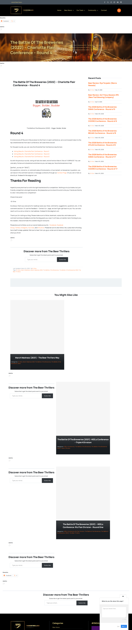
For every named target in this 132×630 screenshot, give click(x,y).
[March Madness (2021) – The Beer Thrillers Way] (37, 327)
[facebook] (104, 2)
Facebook (53, 225)
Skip (118, 626)
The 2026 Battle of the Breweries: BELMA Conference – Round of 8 (102, 132)
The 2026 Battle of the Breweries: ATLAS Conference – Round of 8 (102, 143)
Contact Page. (62, 173)
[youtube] (117, 2)
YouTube (31, 228)
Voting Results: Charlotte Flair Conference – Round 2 (31, 154)
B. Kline (34, 268)
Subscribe (62, 259)
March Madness (25, 270)
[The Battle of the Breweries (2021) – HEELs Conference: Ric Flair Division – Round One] (83, 494)
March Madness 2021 (29, 362)
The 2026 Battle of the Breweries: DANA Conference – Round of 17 (102, 155)
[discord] (121, 2)
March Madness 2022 (37, 270)
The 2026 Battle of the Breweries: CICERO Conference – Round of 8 (102, 120)
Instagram (24, 228)
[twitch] (114, 2)
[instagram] (111, 2)
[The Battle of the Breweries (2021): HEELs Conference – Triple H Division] (83, 409)
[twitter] (108, 2)
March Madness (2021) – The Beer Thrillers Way (37, 357)
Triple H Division (65, 448)
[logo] (22, 7)
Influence (41, 228)
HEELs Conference (69, 446)
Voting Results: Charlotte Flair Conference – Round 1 (31, 151)
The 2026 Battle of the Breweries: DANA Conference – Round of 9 (102, 108)
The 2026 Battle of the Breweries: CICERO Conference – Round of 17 (102, 167)
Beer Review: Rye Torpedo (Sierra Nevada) (102, 84)
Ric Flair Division (79, 531)
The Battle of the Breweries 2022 (68, 270)
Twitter (17, 228)
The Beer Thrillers (75, 533)
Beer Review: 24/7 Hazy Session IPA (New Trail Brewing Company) (103, 96)
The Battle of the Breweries (51, 270)
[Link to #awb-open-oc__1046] (119, 10)
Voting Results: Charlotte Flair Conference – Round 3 (31, 157)
